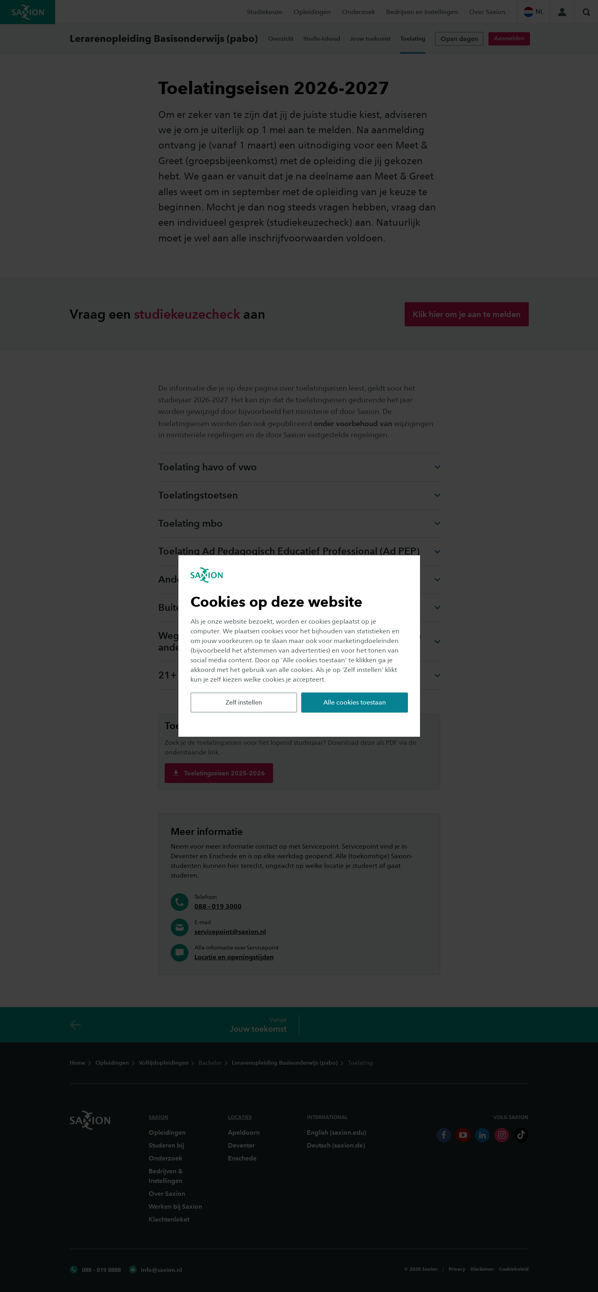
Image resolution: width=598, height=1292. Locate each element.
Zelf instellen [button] (244, 702)
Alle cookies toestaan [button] (354, 702)
